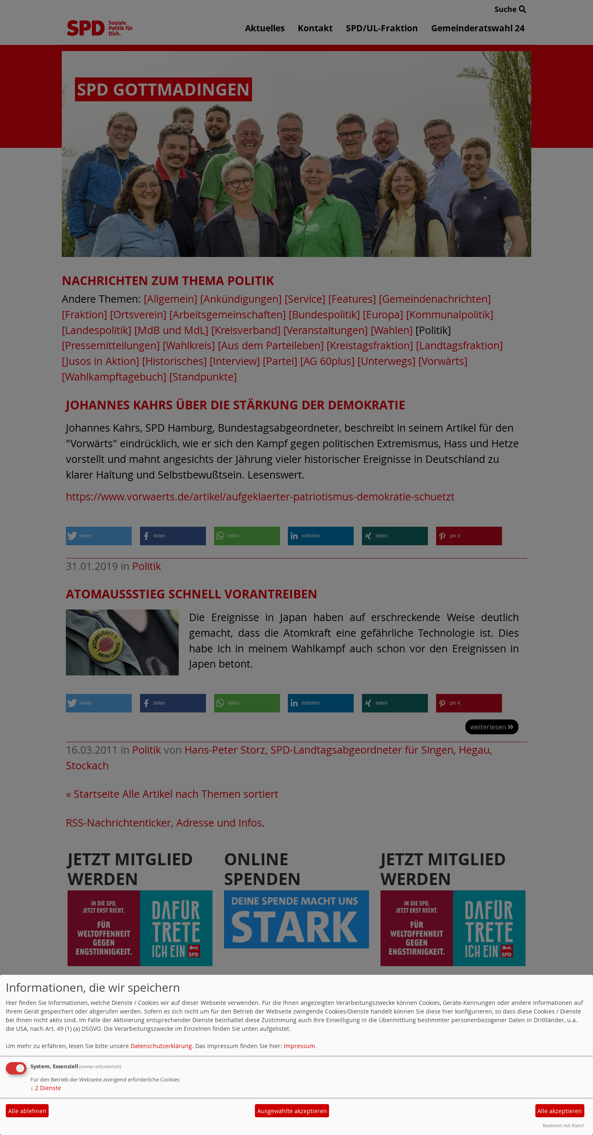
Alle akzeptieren (559, 1111)
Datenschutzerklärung (161, 1046)
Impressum (299, 1046)
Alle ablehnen (27, 1111)
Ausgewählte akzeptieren (292, 1111)
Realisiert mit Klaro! (563, 1125)
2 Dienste (45, 1088)
